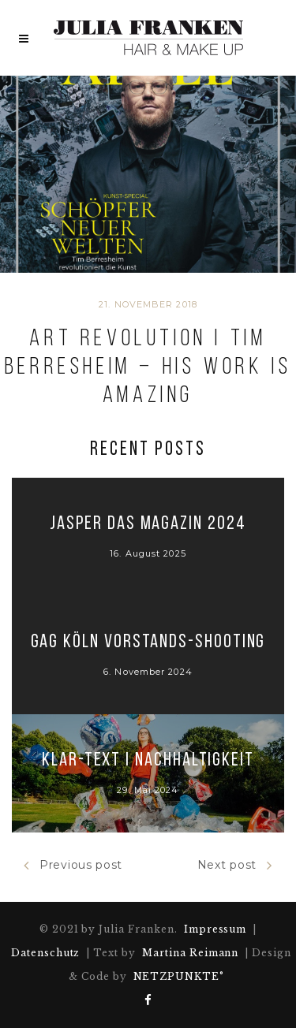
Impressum (215, 929)
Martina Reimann (190, 953)
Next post (234, 865)
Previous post (73, 865)
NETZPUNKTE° (179, 976)
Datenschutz (46, 953)
